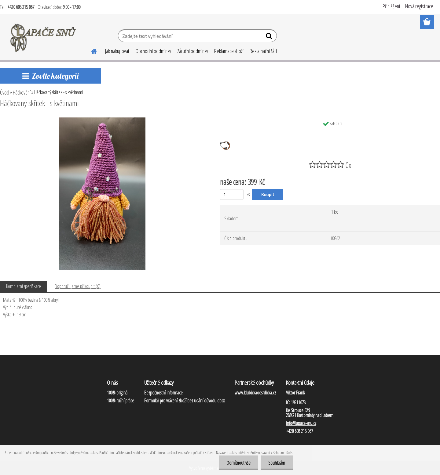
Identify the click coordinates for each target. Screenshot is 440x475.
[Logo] (44, 36)
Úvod (4, 92)
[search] (270, 37)
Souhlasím (276, 462)
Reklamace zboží (229, 51)
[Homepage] (90, 50)
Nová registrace (419, 6)
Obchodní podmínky (153, 51)
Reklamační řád (263, 51)
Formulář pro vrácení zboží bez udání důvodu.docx (184, 400)
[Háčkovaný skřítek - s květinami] (102, 120)
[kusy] (232, 194)
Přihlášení (391, 6)
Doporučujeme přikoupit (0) (78, 286)
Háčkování (22, 92)
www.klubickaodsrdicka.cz (255, 392)
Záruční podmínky (192, 51)
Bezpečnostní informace (163, 392)
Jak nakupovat (117, 51)
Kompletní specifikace (23, 286)
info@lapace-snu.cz (301, 423)
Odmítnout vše (238, 462)
